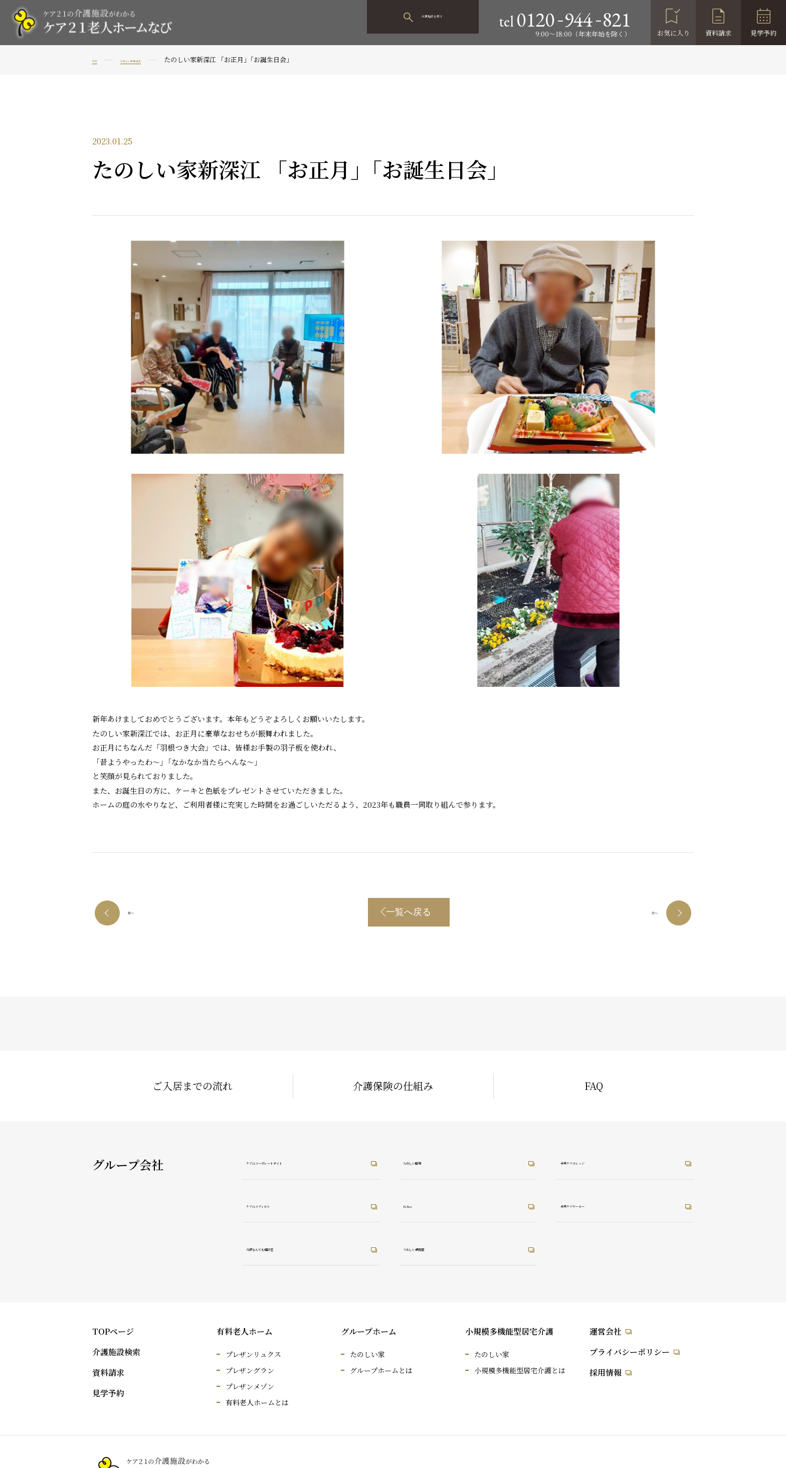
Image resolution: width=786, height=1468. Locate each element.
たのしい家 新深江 (155, 59)
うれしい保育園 (441, 1248)
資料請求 (718, 33)
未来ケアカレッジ (603, 1159)
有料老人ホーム (245, 1331)
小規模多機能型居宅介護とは (519, 1370)
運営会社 (606, 1331)
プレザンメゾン (250, 1386)
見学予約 (763, 33)
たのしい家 (367, 1354)
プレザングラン (250, 1370)
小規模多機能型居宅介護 (509, 1331)
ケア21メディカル (289, 1204)
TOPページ (113, 1331)
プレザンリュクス (253, 1354)
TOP (99, 59)
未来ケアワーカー (603, 1204)
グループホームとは (381, 1370)
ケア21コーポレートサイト (307, 1159)
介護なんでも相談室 (293, 1248)
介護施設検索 (116, 1352)
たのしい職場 (437, 1159)
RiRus (423, 1204)
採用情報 (606, 1372)
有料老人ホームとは (257, 1402)
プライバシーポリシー (630, 1352)
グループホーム (369, 1331)
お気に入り (673, 33)
